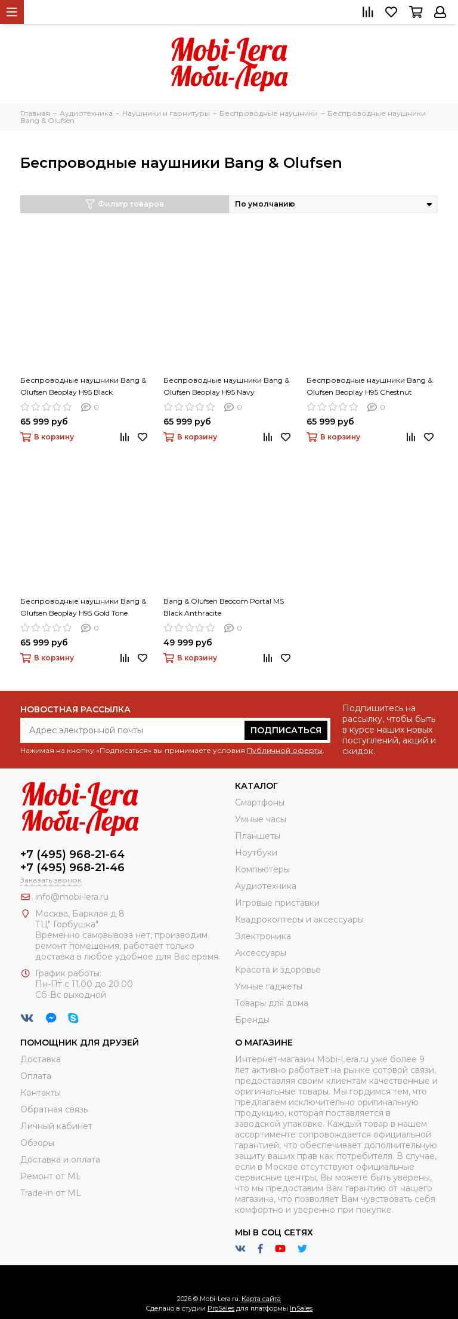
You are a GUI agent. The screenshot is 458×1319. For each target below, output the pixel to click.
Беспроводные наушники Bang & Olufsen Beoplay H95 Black (83, 386)
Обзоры (37, 1142)
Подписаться (285, 730)
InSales (301, 1308)
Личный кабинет (56, 1126)
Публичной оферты (285, 750)
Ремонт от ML (50, 1176)
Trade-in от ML (50, 1193)
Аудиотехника (265, 886)
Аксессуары (260, 953)
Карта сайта (261, 1299)
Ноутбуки (256, 852)
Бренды (252, 1019)
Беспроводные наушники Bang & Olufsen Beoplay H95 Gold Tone (83, 607)
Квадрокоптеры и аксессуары (299, 919)
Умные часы (260, 819)
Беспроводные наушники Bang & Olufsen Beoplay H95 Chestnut (369, 386)
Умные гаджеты (268, 986)
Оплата (35, 1076)
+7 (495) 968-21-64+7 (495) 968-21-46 (72, 861)
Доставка (40, 1059)
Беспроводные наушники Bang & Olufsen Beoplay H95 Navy (226, 386)
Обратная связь (54, 1109)
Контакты (40, 1092)
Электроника (263, 936)
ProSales (221, 1308)
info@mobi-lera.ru (72, 896)
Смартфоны (259, 802)
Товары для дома (271, 1003)
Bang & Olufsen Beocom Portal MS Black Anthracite (223, 607)
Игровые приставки (277, 902)
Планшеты (257, 836)
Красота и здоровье (278, 969)
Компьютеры (262, 869)
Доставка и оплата (60, 1159)
